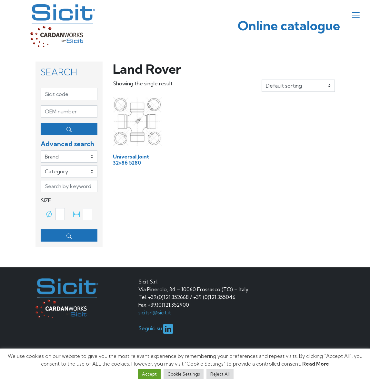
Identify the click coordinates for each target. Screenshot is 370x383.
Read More (315, 364)
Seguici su (155, 328)
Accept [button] (149, 374)
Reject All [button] (220, 374)
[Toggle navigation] (356, 15)
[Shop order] (298, 86)
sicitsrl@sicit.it (154, 312)
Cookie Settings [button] (183, 374)
